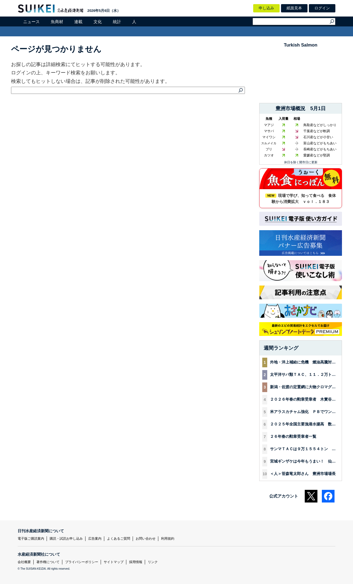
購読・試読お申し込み (66, 538)
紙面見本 (294, 8)
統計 (117, 21)
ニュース (31, 21)
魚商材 (57, 21)
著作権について (48, 562)
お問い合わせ (146, 538)
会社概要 (24, 562)
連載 (78, 21)
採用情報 (135, 562)
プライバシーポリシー (81, 562)
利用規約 (167, 538)
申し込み (266, 8)
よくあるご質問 (118, 538)
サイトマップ (114, 562)
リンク (153, 562)
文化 (97, 21)
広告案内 (94, 538)
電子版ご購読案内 (31, 538)
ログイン (322, 8)
